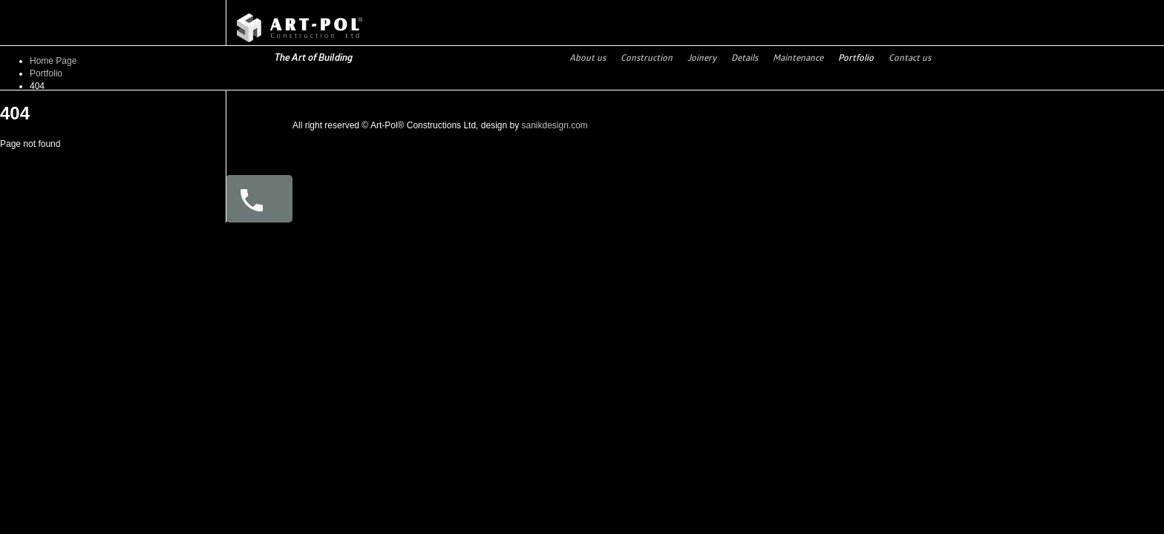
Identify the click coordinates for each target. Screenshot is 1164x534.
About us (587, 57)
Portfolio (856, 57)
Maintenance (798, 57)
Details (744, 57)
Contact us (910, 57)
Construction (647, 57)
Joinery (701, 57)
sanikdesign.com (554, 125)
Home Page (53, 61)
